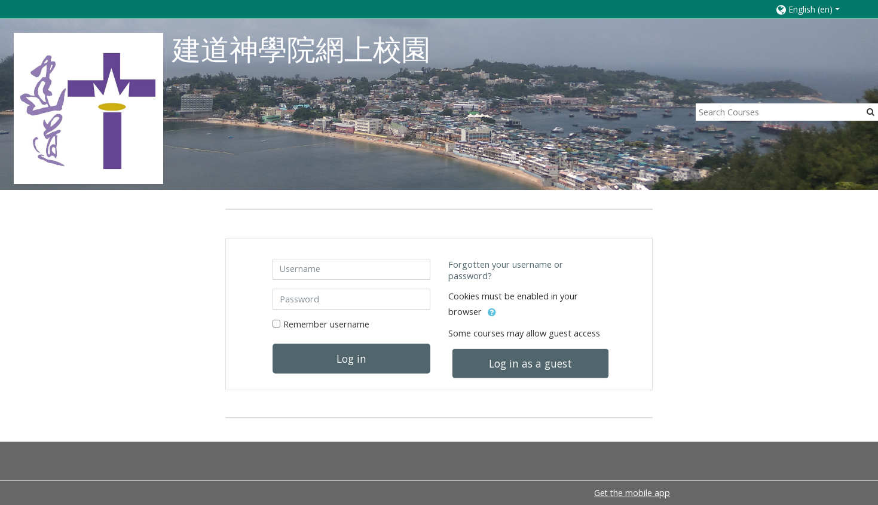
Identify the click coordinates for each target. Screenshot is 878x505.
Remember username (326, 324)
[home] (88, 108)
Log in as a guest (530, 363)
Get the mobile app (632, 492)
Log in (351, 358)
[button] (815, 9)
